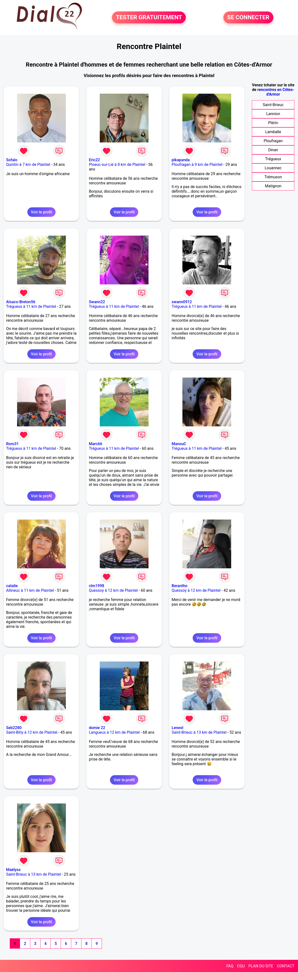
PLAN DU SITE (260, 966)
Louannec (273, 168)
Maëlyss (13, 869)
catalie (12, 585)
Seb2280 (14, 727)
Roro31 (12, 443)
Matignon (273, 186)
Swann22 (97, 302)
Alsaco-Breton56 (20, 302)
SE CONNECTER (248, 17)
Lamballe (273, 132)
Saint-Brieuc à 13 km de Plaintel (199, 732)
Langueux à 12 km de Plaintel (114, 732)
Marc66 (95, 443)
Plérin (273, 122)
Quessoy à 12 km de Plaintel (113, 590)
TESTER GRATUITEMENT (149, 17)
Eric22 (94, 160)
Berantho (180, 585)
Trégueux (273, 159)
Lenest (177, 727)
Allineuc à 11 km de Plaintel (30, 590)
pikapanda (181, 160)
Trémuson (273, 177)
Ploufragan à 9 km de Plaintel (197, 164)
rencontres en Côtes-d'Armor (275, 92)
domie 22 (97, 727)
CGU (241, 966)
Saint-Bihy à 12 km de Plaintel (31, 732)
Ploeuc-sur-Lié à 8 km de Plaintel (117, 164)
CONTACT (285, 966)
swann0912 (182, 302)
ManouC (179, 443)
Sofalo (11, 160)
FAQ (229, 966)
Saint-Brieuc (273, 104)
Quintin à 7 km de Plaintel (28, 164)
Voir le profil (41, 212)
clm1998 (96, 585)
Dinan (273, 150)
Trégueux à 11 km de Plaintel (31, 306)
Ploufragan (273, 141)
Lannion (273, 113)
